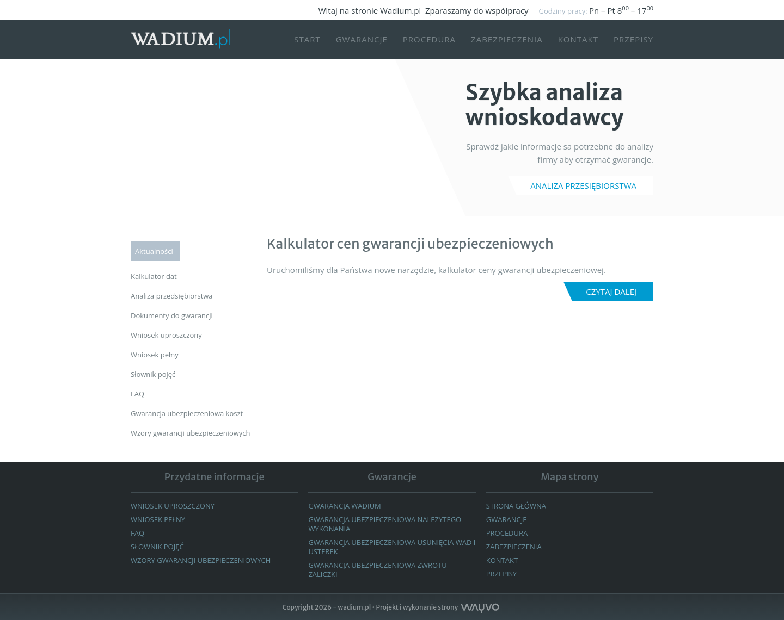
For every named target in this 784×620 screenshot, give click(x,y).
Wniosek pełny (158, 519)
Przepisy (633, 39)
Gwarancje (362, 39)
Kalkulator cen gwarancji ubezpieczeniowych (410, 243)
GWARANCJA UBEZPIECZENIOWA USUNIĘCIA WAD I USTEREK (391, 546)
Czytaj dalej (611, 291)
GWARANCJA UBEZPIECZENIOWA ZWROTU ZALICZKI (377, 569)
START (307, 39)
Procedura (429, 39)
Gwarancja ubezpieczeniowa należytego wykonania (384, 524)
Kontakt (578, 39)
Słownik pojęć (157, 546)
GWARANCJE (506, 519)
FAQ (137, 533)
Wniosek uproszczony (173, 506)
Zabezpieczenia (507, 39)
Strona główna (516, 506)
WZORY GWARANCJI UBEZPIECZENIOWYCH (201, 560)
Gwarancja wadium (344, 506)
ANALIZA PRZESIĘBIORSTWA (583, 185)
